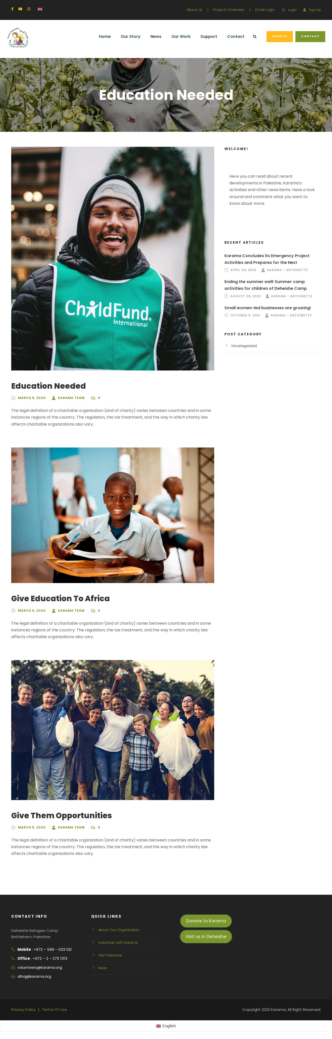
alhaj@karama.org (34, 976)
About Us (194, 9)
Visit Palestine (110, 955)
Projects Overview (228, 9)
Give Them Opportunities (61, 815)
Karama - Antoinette (287, 270)
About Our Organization (118, 929)
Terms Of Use (54, 1009)
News (155, 36)
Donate (279, 36)
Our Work (181, 36)
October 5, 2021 (245, 315)
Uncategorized (244, 345)
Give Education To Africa (60, 598)
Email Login (264, 9)
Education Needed (48, 385)
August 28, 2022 (245, 296)
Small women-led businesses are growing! (267, 308)
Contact (235, 36)
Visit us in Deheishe (206, 937)
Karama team (71, 398)
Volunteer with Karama (118, 942)
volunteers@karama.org (39, 967)
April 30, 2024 (243, 270)
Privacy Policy (23, 1009)
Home (105, 36)
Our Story (130, 36)
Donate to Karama (206, 921)
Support (208, 36)
